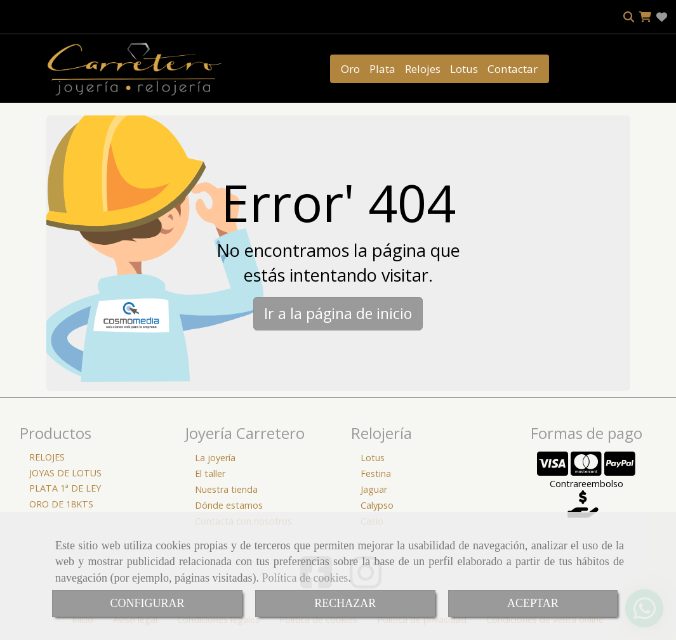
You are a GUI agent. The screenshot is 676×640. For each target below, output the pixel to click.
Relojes (423, 69)
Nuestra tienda (226, 489)
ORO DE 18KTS (61, 504)
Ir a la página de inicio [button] (338, 313)
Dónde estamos (229, 505)
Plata (382, 69)
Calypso (377, 505)
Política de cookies (305, 577)
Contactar (512, 69)
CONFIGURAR (147, 603)
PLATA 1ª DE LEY (65, 488)
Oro (350, 69)
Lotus (464, 69)
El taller (210, 473)
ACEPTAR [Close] (533, 603)
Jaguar (374, 489)
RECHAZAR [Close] (345, 603)
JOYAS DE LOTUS (65, 473)
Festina (376, 473)
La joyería (215, 458)
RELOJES (47, 457)
